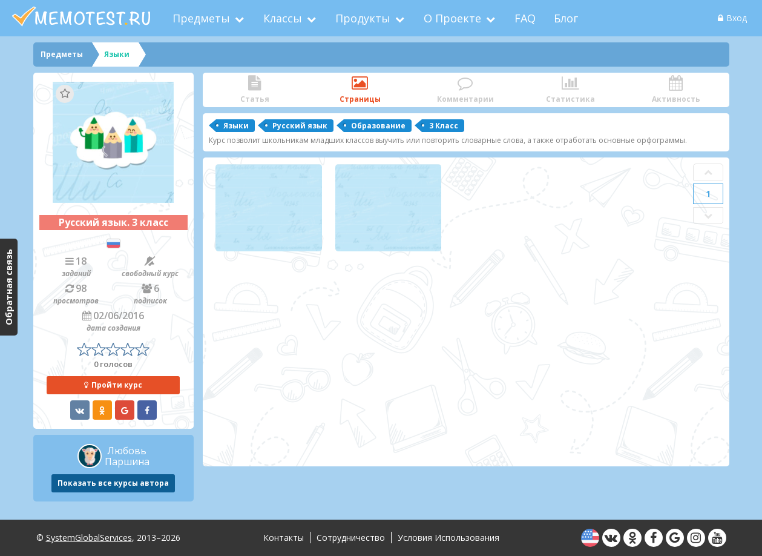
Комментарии (465, 90)
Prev (708, 172)
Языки (236, 126)
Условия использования (448, 537)
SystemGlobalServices (89, 537)
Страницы (360, 90)
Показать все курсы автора (113, 483)
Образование (378, 126)
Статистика (571, 90)
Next (708, 215)
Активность (676, 90)
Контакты (283, 537)
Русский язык (299, 126)
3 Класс (443, 126)
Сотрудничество (351, 537)
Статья (255, 90)
